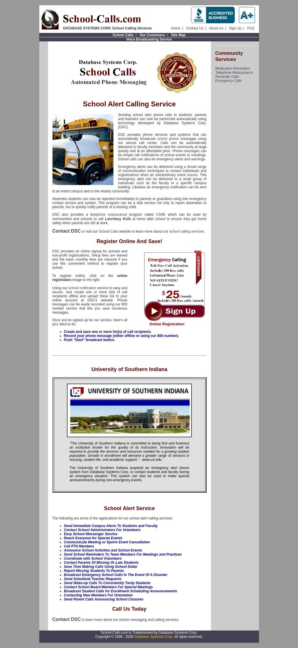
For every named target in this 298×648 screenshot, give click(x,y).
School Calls (123, 35)
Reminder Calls (227, 77)
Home (175, 28)
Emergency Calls (228, 81)
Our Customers (152, 35)
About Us (216, 28)
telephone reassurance (108, 215)
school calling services (186, 231)
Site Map (178, 35)
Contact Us (194, 28)
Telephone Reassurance (234, 73)
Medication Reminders (232, 68)
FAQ (250, 28)
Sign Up (235, 28)
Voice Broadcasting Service (149, 39)
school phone (168, 139)
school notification (82, 288)
